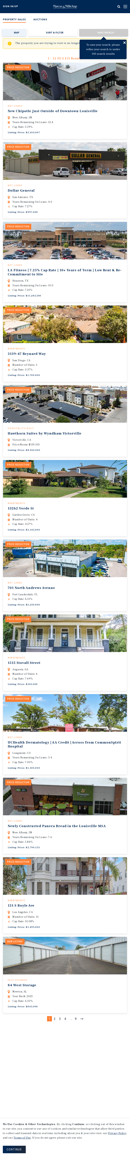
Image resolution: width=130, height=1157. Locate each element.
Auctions (40, 19)
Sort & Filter (54, 32)
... (71, 1031)
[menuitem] (14, 20)
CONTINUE (14, 1149)
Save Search (105, 32)
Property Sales (14, 19)
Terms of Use (22, 1138)
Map (16, 32)
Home (65, 6)
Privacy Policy (117, 1133)
